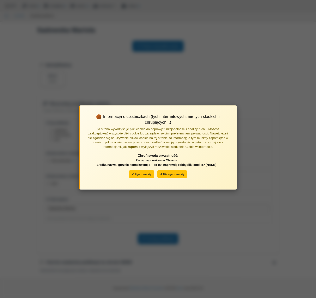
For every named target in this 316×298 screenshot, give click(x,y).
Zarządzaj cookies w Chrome (156, 160)
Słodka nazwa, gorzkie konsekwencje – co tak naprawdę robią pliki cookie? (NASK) (156, 164)
